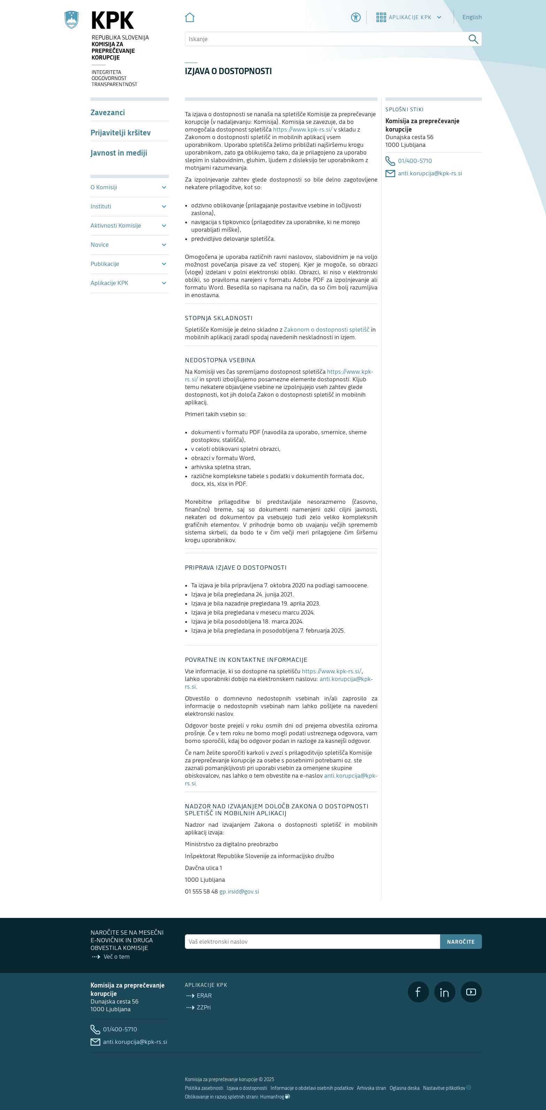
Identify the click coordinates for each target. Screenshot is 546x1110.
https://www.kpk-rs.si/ (303, 129)
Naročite (461, 941)
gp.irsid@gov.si (239, 891)
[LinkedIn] (444, 991)
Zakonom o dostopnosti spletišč (326, 329)
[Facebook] (418, 991)
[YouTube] (471, 991)
